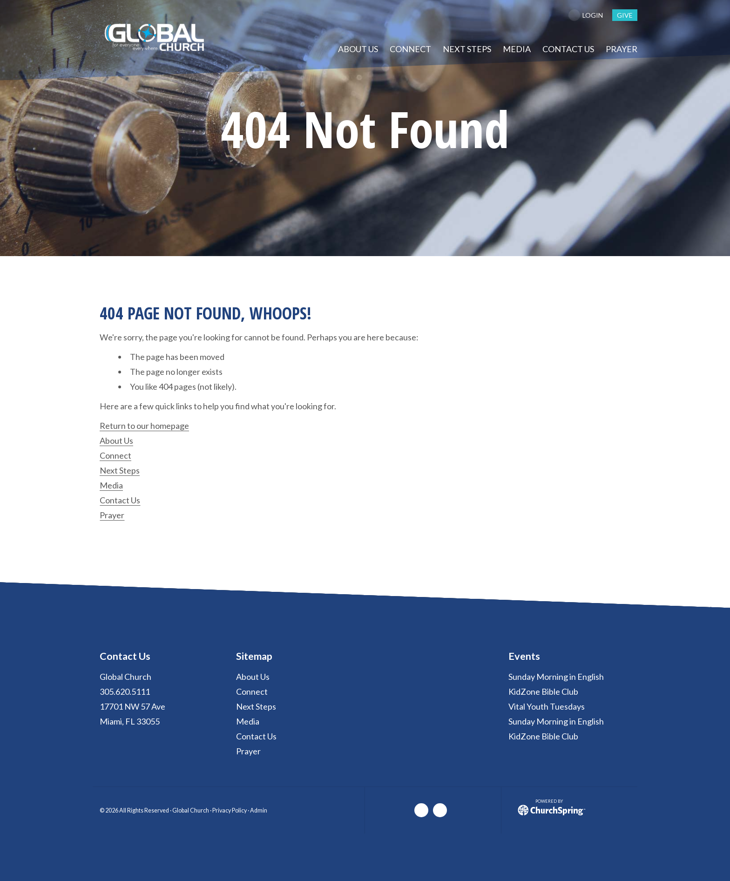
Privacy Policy (229, 810)
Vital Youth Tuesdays (546, 706)
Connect (115, 455)
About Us (116, 440)
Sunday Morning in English (556, 676)
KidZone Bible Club (543, 691)
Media (111, 485)
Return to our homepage (144, 425)
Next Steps (120, 470)
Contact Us (120, 500)
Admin (258, 810)
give (625, 15)
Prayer (112, 515)
